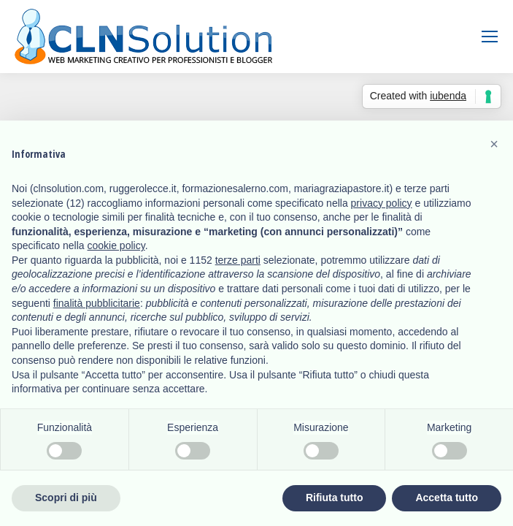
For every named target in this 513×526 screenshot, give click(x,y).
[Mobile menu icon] (489, 36)
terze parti (238, 260)
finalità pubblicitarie (96, 303)
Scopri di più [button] (66, 497)
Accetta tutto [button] (446, 497)
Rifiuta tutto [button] (334, 497)
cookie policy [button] (116, 245)
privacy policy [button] (381, 203)
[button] (494, 144)
